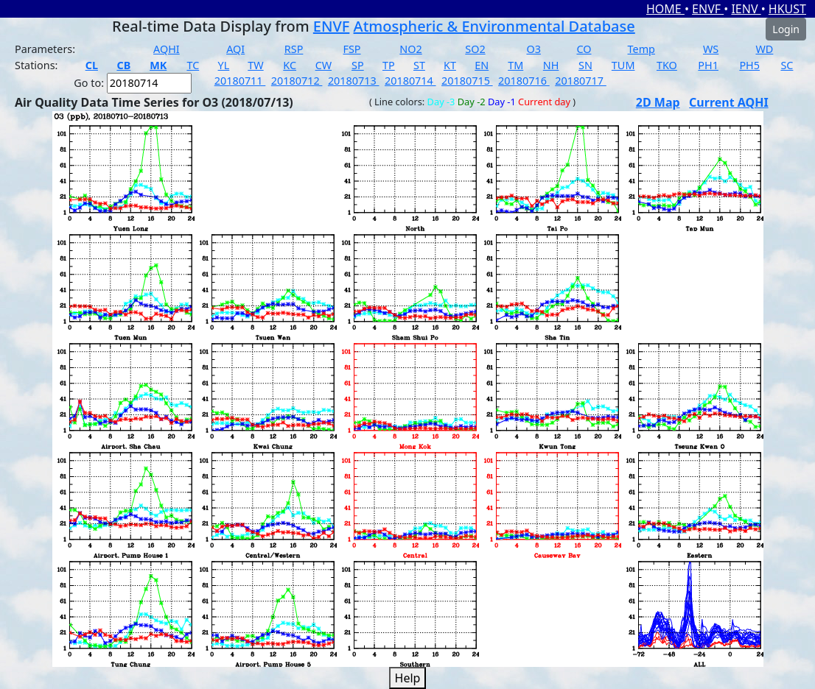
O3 (533, 49)
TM (515, 65)
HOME (665, 9)
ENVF (708, 9)
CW (323, 65)
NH (551, 65)
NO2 (410, 49)
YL (224, 65)
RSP (294, 49)
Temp (641, 49)
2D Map (658, 102)
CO (583, 49)
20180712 (297, 81)
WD (764, 49)
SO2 (475, 49)
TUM (623, 65)
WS (710, 49)
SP (357, 65)
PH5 (749, 65)
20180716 (524, 81)
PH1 (708, 65)
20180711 (240, 81)
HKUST (787, 9)
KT (450, 65)
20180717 (580, 81)
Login (786, 29)
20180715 (467, 81)
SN (585, 65)
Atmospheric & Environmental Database (494, 26)
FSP (351, 49)
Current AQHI (729, 102)
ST (419, 65)
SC (786, 65)
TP (388, 65)
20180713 (353, 81)
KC (289, 65)
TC (192, 65)
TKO (667, 65)
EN (482, 65)
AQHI (166, 49)
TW (255, 65)
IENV (745, 9)
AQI (235, 49)
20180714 (410, 81)
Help (408, 678)
